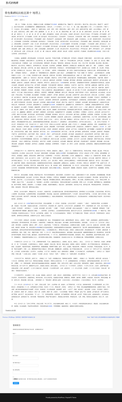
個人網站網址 (16, 369)
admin (26, 16)
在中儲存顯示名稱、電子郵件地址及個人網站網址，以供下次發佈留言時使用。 (35, 379)
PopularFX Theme (70, 397)
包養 (63, 44)
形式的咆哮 (12, 2)
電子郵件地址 (17, 362)
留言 (14, 333)
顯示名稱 (15, 355)
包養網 (55, 24)
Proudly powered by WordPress (55, 397)
